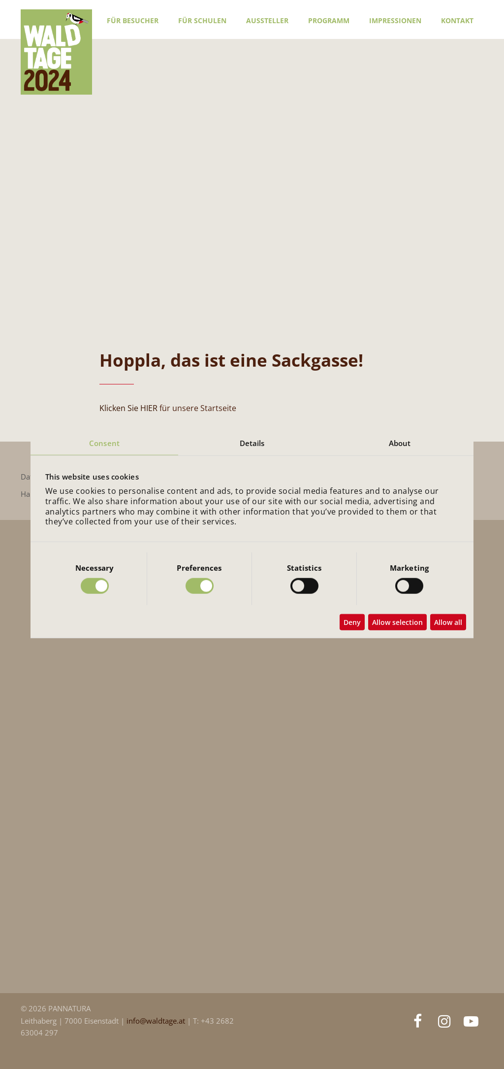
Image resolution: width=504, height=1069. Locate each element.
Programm (328, 20)
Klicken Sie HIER (128, 408)
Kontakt (457, 20)
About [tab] (400, 443)
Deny (352, 622)
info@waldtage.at (156, 1021)
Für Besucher (132, 20)
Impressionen (395, 20)
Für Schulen (202, 20)
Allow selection (397, 622)
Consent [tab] (104, 443)
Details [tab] (252, 443)
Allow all (448, 622)
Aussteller (267, 20)
